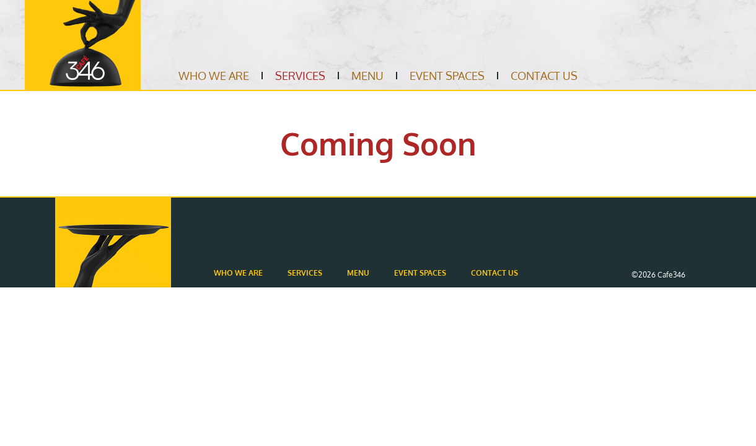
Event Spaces (447, 75)
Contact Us (544, 75)
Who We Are (213, 75)
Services (300, 75)
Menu (367, 75)
